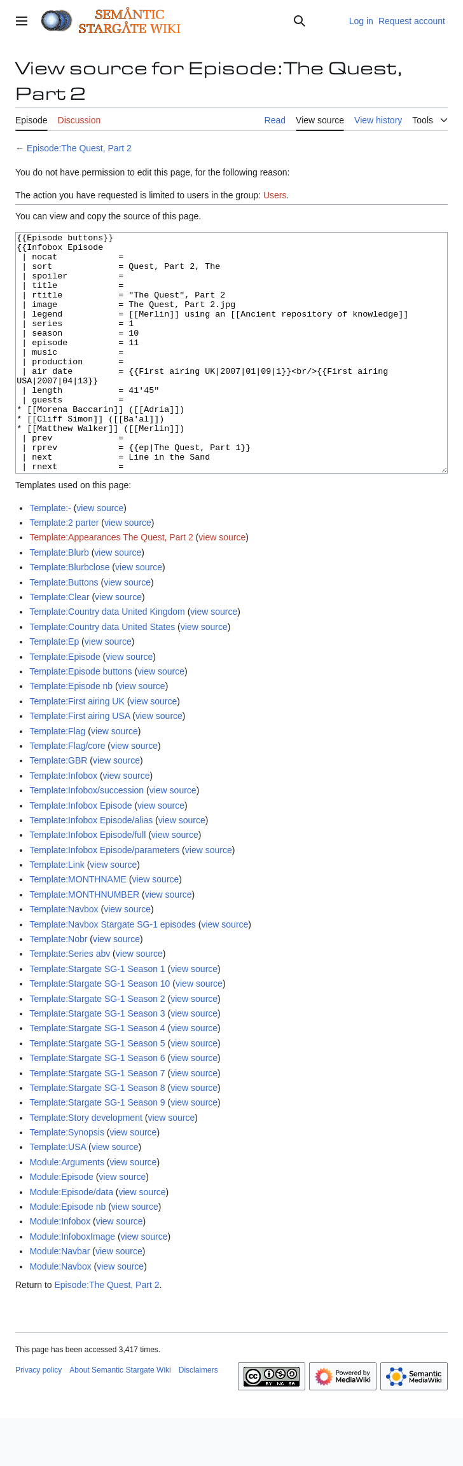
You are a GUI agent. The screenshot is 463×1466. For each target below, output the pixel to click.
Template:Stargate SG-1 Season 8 (97, 1135)
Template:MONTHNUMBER (84, 942)
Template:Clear (59, 645)
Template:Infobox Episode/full (87, 882)
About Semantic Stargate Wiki (119, 1417)
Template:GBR (58, 808)
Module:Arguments (66, 1210)
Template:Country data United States (102, 674)
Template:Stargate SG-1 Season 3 (97, 1061)
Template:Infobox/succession (86, 838)
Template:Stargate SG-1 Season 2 (97, 1046)
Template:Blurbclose (69, 615)
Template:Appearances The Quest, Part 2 (111, 585)
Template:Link (56, 912)
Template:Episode (64, 704)
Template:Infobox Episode (80, 853)
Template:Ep (54, 689)
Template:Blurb (58, 600)
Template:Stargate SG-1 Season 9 (97, 1150)
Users (275, 195)
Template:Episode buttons (80, 719)
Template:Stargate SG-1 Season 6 (97, 1105)
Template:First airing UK (76, 749)
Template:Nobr (58, 987)
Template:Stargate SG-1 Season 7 (97, 1121)
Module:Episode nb (67, 1254)
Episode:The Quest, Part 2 (79, 148)
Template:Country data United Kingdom (106, 659)
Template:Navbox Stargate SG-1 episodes (112, 972)
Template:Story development (85, 1165)
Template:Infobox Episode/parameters (104, 898)
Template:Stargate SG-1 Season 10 (99, 1031)
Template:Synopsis (66, 1180)
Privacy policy (38, 1417)
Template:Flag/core (67, 793)
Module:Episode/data (71, 1240)
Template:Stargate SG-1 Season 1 (97, 1016)
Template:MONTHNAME (77, 927)
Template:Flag (57, 779)
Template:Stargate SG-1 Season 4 (97, 1076)
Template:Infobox (63, 823)
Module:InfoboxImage (72, 1284)
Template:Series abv (69, 1001)
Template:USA (57, 1194)
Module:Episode (61, 1224)
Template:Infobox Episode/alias (91, 868)
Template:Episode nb (71, 734)
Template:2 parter (64, 570)
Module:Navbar (59, 1299)
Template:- (50, 556)
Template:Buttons (63, 630)
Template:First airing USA (79, 763)
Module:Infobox (59, 1269)
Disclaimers (198, 1417)
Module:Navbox (60, 1314)
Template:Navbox (63, 957)
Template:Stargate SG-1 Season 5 (97, 1091)
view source (99, 556)
